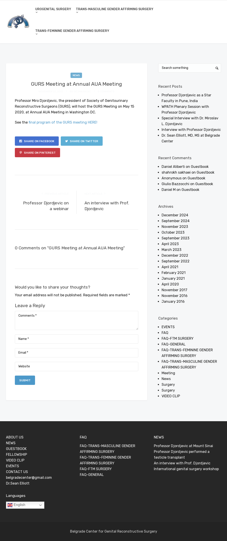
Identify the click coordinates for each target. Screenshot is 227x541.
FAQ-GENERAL (174, 344)
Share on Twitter (81, 141)
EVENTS (168, 327)
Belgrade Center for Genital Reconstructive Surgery (113, 531)
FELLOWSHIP (16, 454)
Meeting (168, 373)
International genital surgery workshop (186, 469)
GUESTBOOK (16, 449)
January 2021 (173, 278)
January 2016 (173, 301)
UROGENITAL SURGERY (53, 9)
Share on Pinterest (37, 152)
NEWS (11, 443)
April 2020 (170, 284)
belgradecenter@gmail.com (29, 477)
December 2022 (175, 255)
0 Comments (106, 91)
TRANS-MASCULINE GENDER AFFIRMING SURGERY (114, 9)
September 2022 (176, 261)
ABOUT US (14, 437)
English (16, 505)
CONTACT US (17, 472)
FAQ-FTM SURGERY (178, 338)
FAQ (165, 333)
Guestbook (200, 167)
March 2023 (171, 250)
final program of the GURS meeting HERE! (63, 122)
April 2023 (170, 244)
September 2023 (175, 238)
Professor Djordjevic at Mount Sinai (183, 446)
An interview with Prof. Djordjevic (182, 463)
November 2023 (175, 227)
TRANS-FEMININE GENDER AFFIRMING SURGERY (72, 31)
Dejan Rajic (82, 91)
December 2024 (175, 215)
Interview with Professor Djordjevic (191, 130)
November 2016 (175, 296)
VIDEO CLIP (171, 396)
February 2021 (174, 273)
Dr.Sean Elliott (17, 483)
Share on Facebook (36, 141)
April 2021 (170, 267)
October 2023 (173, 232)
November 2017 (174, 290)
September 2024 (176, 221)
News (76, 75)
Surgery (168, 384)
